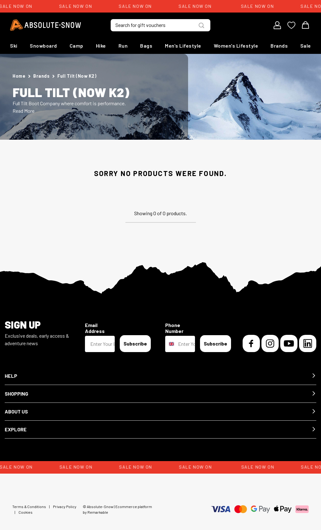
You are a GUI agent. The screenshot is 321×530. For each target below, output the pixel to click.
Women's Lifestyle (236, 46)
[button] (160, 376)
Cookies (25, 512)
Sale (305, 46)
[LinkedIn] (307, 343)
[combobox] (170, 344)
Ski (14, 46)
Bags (146, 46)
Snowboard (43, 46)
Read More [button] (23, 111)
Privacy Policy (64, 506)
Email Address (95, 328)
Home (19, 76)
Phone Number (174, 328)
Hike (101, 46)
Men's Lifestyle (183, 46)
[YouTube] (288, 343)
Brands (279, 46)
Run (123, 46)
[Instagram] (270, 343)
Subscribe (135, 343)
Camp (76, 46)
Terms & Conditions (29, 506)
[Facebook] (251, 343)
